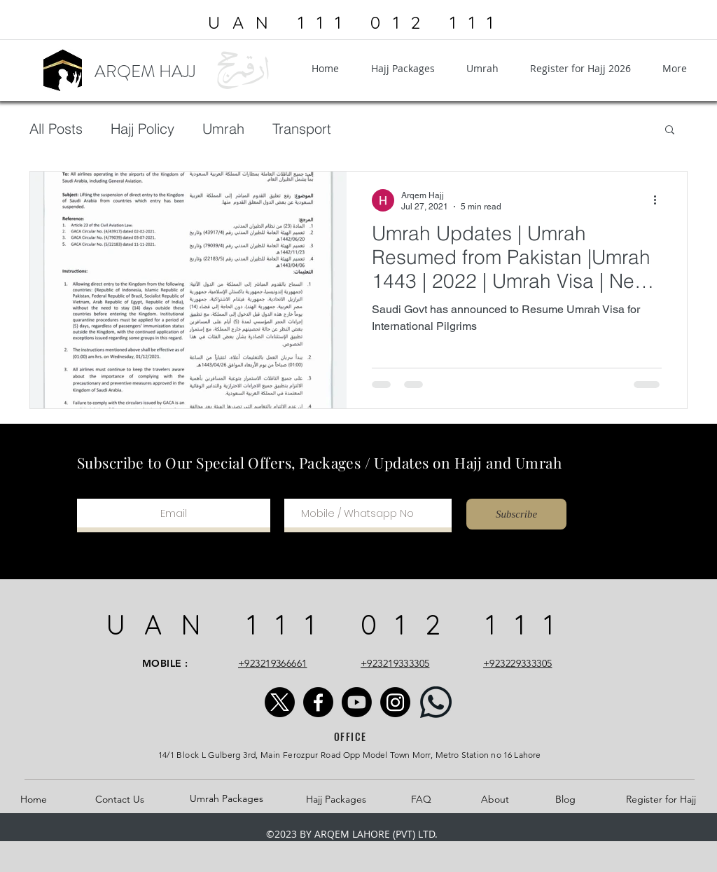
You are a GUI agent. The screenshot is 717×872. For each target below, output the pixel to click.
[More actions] (659, 200)
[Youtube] (357, 702)
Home (33, 799)
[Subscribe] (516, 514)
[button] (669, 130)
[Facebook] (318, 702)
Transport (301, 128)
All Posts (56, 128)
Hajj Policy (142, 128)
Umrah (223, 128)
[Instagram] (395, 702)
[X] (280, 702)
